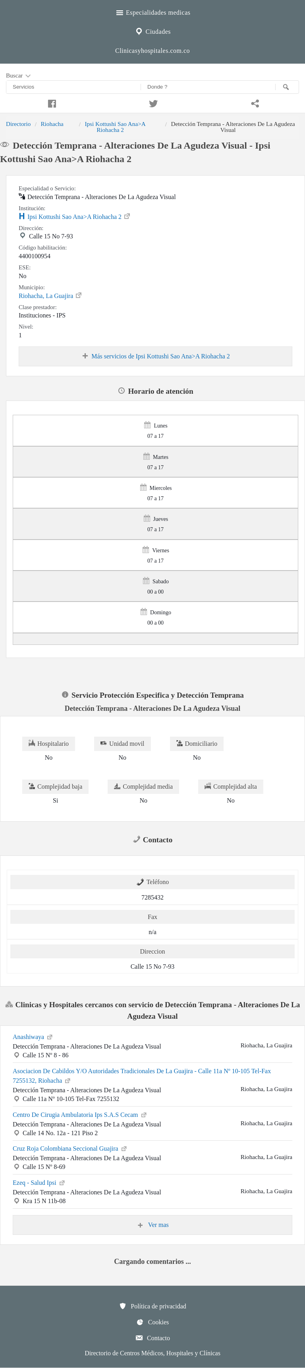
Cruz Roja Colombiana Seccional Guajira (70, 1148)
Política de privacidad (152, 1306)
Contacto (152, 1338)
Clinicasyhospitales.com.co (152, 50)
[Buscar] (287, 87)
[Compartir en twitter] (152, 102)
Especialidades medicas (153, 11)
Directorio (18, 123)
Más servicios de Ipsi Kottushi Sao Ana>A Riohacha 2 (155, 356)
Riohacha (52, 123)
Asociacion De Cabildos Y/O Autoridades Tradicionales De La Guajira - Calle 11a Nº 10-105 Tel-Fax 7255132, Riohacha (142, 1076)
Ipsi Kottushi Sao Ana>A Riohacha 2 (115, 126)
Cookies (152, 1322)
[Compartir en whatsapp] (254, 102)
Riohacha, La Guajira (51, 295)
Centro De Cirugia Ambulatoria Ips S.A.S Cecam (80, 1114)
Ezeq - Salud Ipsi (39, 1182)
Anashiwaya (33, 1036)
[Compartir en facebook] (51, 102)
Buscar (19, 76)
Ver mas (152, 1225)
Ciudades (152, 30)
